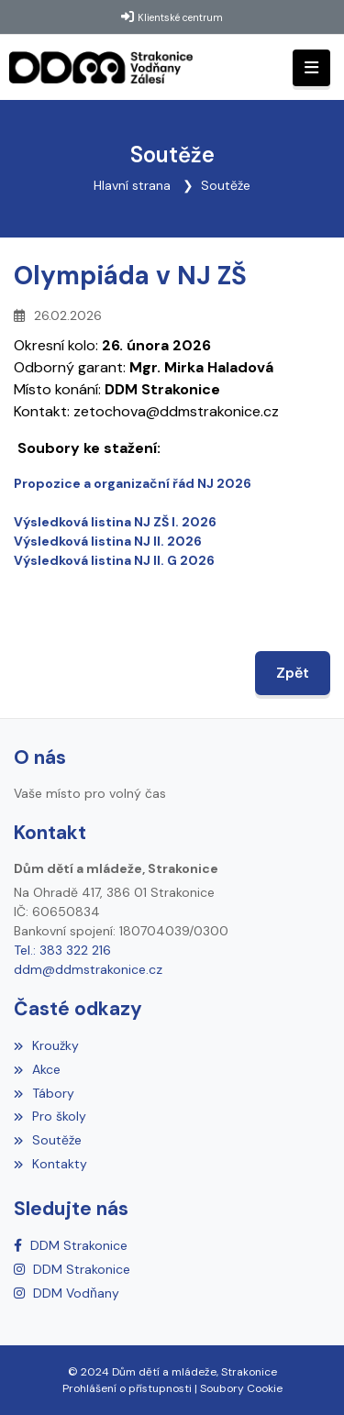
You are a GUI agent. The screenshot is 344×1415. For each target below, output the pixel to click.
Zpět (292, 672)
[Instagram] (72, 1269)
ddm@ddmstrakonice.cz (88, 969)
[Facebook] (71, 1245)
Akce (37, 1069)
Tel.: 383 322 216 (62, 950)
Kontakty (50, 1163)
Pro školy (50, 1116)
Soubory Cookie (241, 1388)
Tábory (44, 1093)
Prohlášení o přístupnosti (127, 1388)
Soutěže (225, 185)
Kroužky (46, 1045)
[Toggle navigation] (311, 68)
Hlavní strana (132, 185)
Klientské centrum (180, 17)
